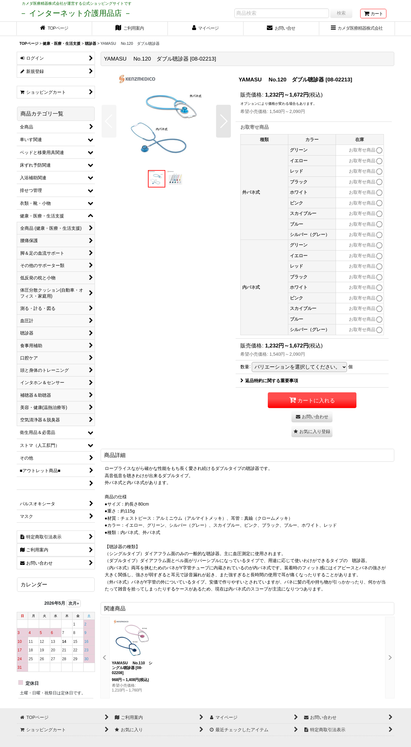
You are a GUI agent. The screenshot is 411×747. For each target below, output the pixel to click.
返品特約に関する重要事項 (269, 380)
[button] (109, 121)
